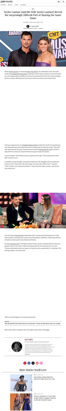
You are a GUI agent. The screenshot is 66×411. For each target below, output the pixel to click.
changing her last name (19, 74)
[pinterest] (2, 64)
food (16, 4)
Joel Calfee (35, 26)
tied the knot (19, 235)
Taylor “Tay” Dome (32, 71)
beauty (10, 4)
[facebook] (28, 363)
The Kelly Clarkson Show (30, 145)
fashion (3, 4)
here (47, 330)
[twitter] (33, 363)
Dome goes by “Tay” (45, 149)
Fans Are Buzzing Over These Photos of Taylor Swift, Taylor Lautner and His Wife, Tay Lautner (32, 323)
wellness (23, 4)
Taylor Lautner (13, 71)
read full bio (27, 354)
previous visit (14, 244)
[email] (41, 363)
